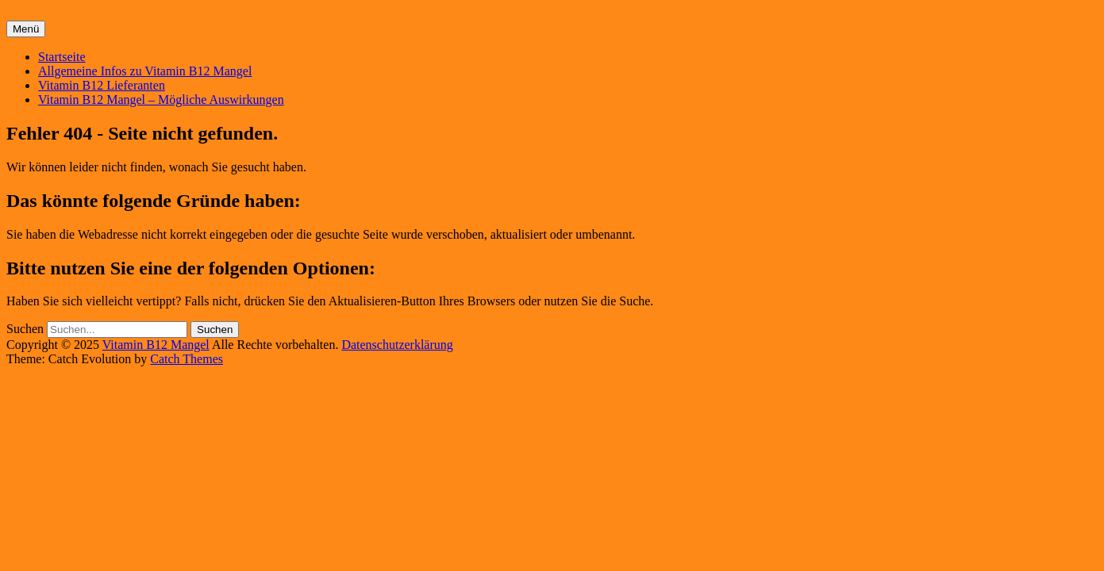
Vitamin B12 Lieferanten (101, 85)
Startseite (62, 56)
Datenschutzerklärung (396, 344)
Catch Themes (186, 359)
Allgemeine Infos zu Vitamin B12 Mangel (145, 71)
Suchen (25, 328)
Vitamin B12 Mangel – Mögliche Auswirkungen (161, 99)
